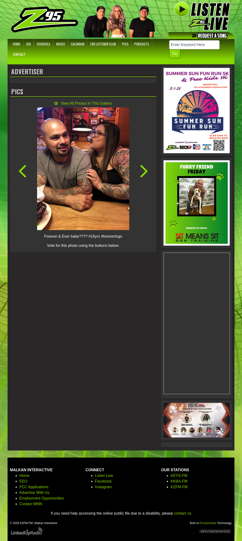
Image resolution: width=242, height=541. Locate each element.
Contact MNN (30, 504)
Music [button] (60, 43)
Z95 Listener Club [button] (103, 43)
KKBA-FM (179, 481)
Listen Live (104, 476)
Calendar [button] (77, 43)
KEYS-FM (179, 476)
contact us (182, 513)
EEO (23, 481)
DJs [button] (28, 43)
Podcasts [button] (141, 43)
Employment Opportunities (41, 498)
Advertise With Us (34, 493)
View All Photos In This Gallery (83, 103)
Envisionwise (208, 523)
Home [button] (16, 43)
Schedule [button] (43, 43)
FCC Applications (33, 487)
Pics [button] (125, 43)
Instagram (103, 487)
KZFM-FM (179, 487)
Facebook (103, 481)
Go (174, 54)
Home (24, 476)
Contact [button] (19, 54)
